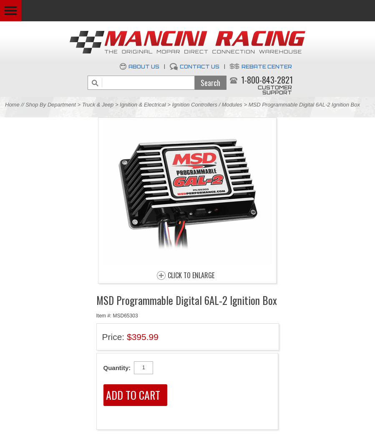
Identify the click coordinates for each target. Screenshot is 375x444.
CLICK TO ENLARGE (191, 275)
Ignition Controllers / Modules (207, 104)
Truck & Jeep (98, 104)
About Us (143, 66)
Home (12, 104)
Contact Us (199, 66)
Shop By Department (50, 104)
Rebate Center (267, 66)
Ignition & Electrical (143, 104)
